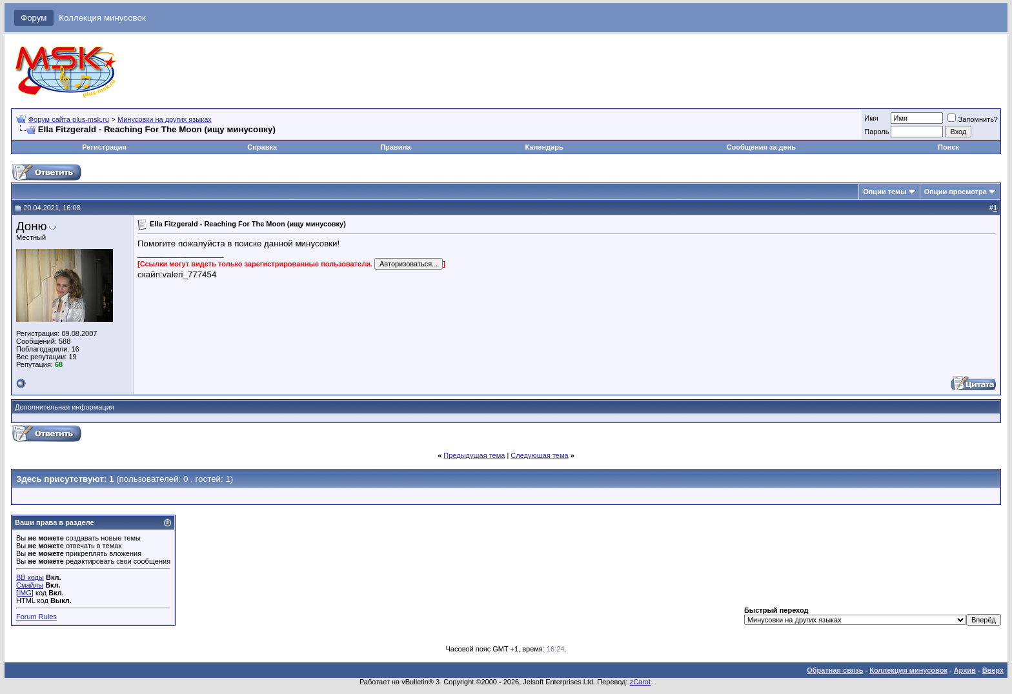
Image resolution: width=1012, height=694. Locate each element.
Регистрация (104, 147)
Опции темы (884, 191)
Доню (31, 226)
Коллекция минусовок (102, 18)
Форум (34, 18)
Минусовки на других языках (164, 119)
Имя (871, 118)
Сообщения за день (761, 147)
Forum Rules (36, 616)
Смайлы (29, 585)
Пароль (876, 131)
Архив (965, 670)
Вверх (993, 670)
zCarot (640, 682)
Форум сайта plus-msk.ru (68, 119)
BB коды (30, 577)
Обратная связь (835, 670)
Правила (395, 147)
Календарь (544, 147)
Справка (262, 147)
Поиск (948, 147)
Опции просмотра (955, 191)
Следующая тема (539, 455)
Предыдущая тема (474, 455)
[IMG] (25, 593)
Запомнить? (972, 119)
